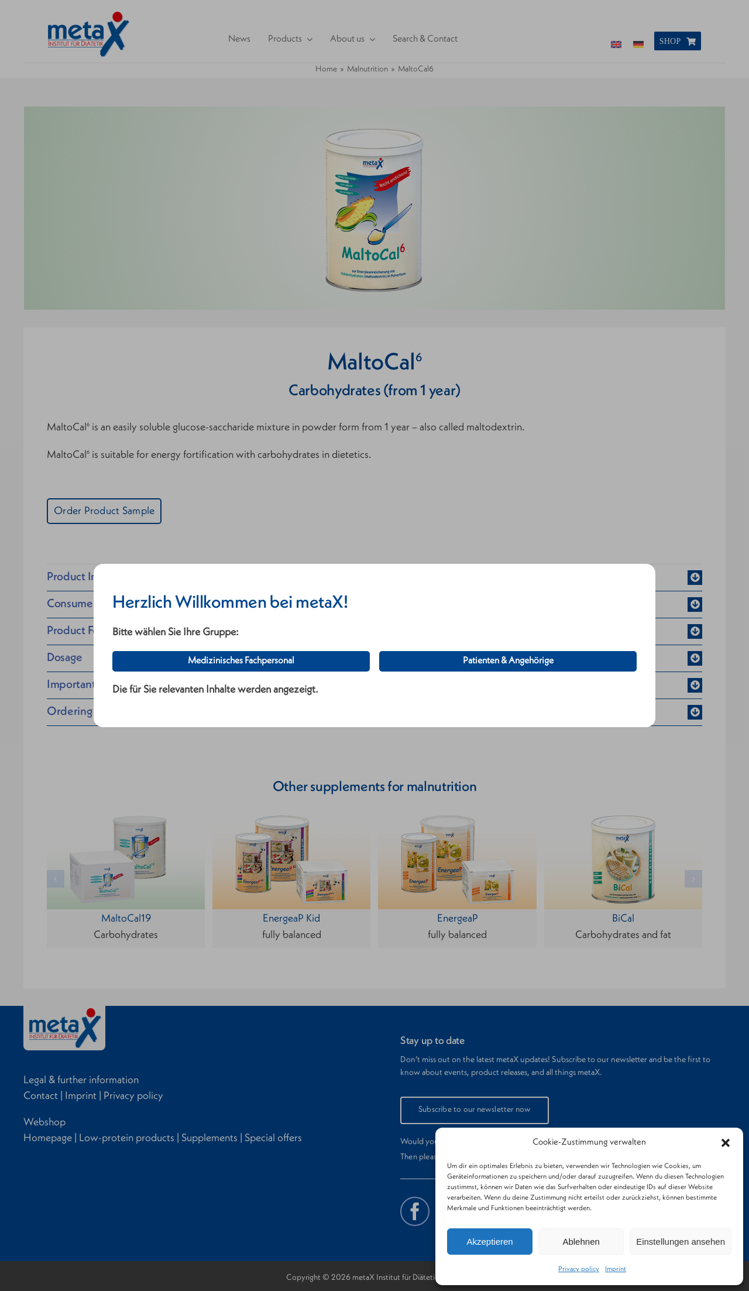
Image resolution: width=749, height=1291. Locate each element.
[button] (725, 1143)
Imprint (615, 1269)
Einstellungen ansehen (680, 1242)
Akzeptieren (489, 1242)
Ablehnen (580, 1242)
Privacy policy (578, 1269)
